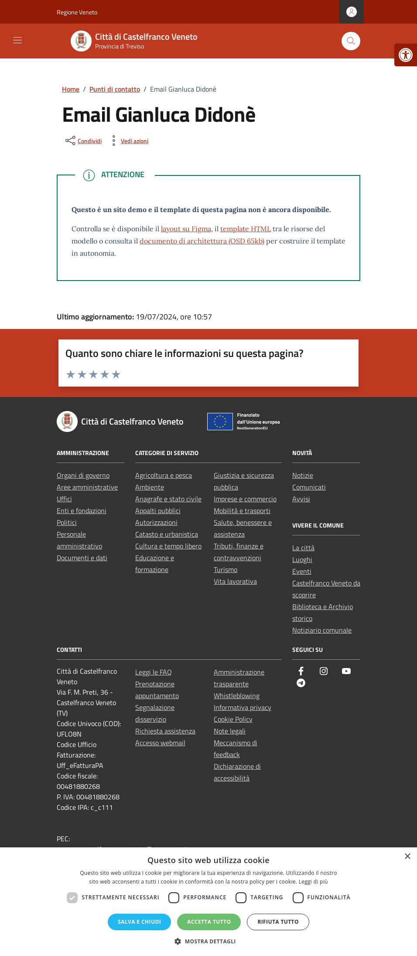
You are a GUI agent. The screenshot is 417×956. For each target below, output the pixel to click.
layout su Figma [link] (186, 228)
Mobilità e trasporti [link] (242, 510)
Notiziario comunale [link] (322, 630)
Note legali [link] (230, 731)
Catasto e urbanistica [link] (166, 534)
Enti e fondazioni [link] (81, 510)
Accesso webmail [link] (160, 742)
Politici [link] (67, 522)
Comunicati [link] (309, 487)
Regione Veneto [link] (77, 12)
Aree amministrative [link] (87, 487)
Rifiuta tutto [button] (278, 921)
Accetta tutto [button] (209, 921)
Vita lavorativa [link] (235, 581)
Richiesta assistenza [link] (165, 731)
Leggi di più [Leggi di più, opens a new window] (313, 881)
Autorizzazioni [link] (156, 522)
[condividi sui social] (82, 140)
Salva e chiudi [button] (139, 921)
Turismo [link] (225, 569)
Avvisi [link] (301, 498)
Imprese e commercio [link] (245, 498)
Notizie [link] (302, 475)
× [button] (407, 856)
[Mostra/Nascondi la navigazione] (17, 40)
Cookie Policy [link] (233, 719)
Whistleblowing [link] (237, 695)
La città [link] (303, 547)
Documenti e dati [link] (82, 557)
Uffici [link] (64, 498)
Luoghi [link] (302, 559)
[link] (405, 55)
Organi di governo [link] (83, 475)
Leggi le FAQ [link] (153, 672)
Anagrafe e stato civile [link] (168, 498)
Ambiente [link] (149, 487)
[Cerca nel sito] (351, 41)
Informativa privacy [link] (242, 707)
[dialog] (208, 901)
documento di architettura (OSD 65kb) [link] (202, 240)
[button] (208, 941)
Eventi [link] (301, 571)
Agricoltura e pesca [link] (163, 475)
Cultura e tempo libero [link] (168, 546)
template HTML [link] (245, 228)
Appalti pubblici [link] (158, 510)
